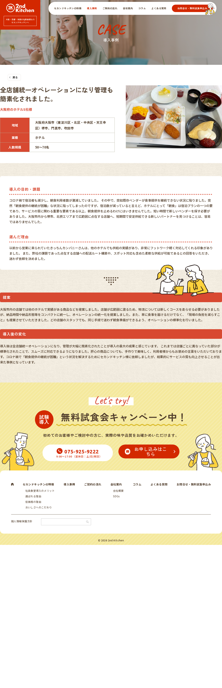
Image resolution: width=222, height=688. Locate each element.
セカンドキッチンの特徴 (67, 8)
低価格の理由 (32, 505)
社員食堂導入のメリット (39, 492)
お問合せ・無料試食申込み (192, 8)
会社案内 (128, 8)
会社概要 (117, 492)
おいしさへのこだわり (37, 511)
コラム (142, 8)
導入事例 (92, 8)
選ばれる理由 (32, 498)
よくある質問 (158, 8)
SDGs (115, 498)
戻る (15, 78)
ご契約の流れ (109, 8)
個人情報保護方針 (21, 527)
